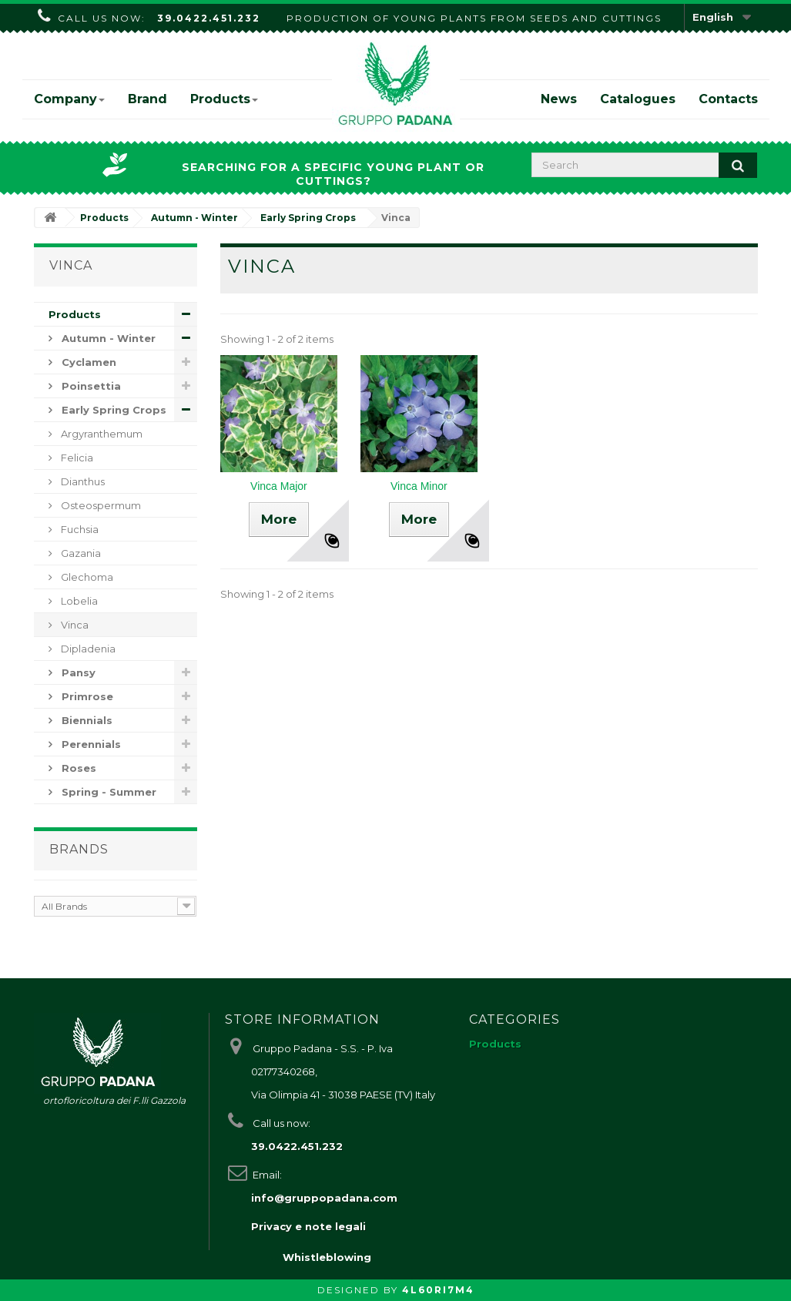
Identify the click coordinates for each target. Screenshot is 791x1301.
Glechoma (86, 577)
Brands (79, 849)
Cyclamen (87, 362)
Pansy (77, 672)
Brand (147, 99)
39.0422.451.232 (208, 18)
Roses (77, 768)
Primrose (86, 696)
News (559, 99)
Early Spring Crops (112, 410)
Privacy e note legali (308, 1226)
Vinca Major (278, 486)
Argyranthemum (100, 434)
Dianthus (82, 481)
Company (69, 99)
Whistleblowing (327, 1257)
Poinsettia (90, 386)
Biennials (85, 720)
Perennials (90, 744)
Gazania (80, 553)
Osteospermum (100, 505)
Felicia (76, 457)
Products (224, 99)
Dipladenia (87, 648)
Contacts (728, 99)
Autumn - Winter (107, 338)
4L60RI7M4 (438, 1290)
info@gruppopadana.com (324, 1198)
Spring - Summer (107, 792)
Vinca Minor (418, 486)
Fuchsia (79, 529)
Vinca (74, 625)
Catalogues (637, 99)
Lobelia (78, 601)
